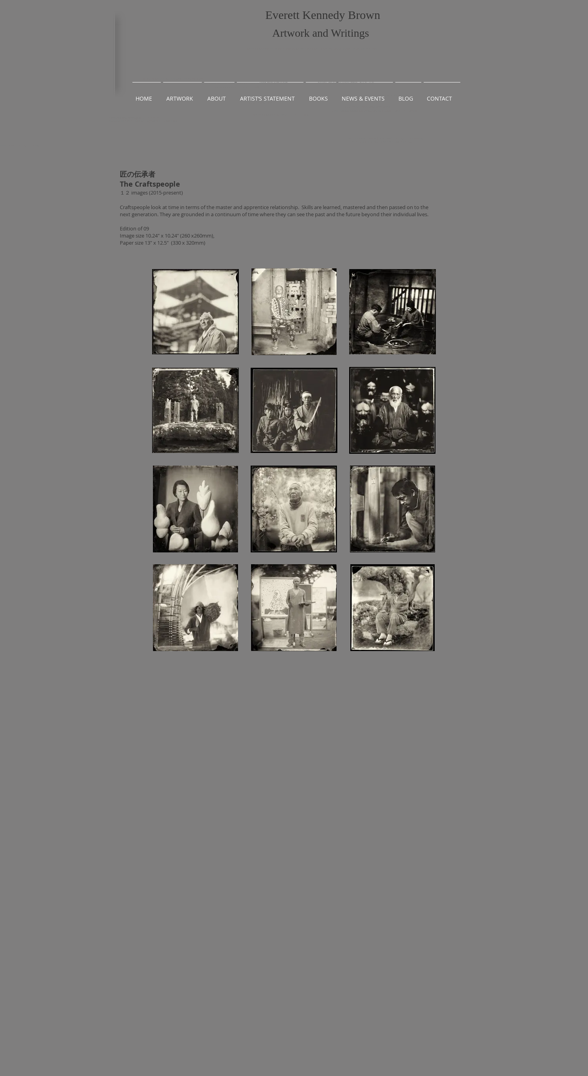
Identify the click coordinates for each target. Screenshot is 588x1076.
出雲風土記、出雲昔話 (405, 111)
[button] (182, 95)
